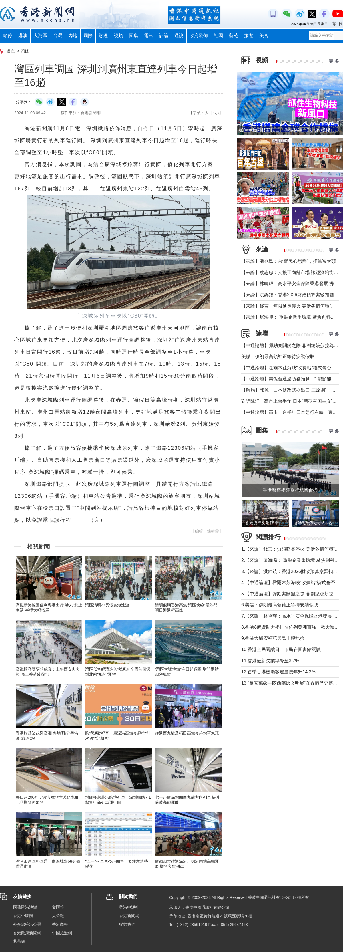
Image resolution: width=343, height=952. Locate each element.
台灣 (57, 35)
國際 (88, 35)
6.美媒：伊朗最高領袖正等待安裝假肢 (279, 604)
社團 (218, 35)
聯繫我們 (127, 924)
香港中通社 (129, 907)
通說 (179, 35)
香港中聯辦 (23, 915)
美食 (263, 35)
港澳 (22, 35)
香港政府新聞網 (27, 933)
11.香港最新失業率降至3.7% (270, 660)
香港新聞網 (129, 915)
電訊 (148, 35)
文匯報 (58, 907)
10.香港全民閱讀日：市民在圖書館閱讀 (281, 649)
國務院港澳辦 (25, 907)
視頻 (118, 35)
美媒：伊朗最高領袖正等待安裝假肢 (277, 356)
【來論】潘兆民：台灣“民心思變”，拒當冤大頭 (288, 261)
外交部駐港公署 (27, 924)
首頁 (11, 51)
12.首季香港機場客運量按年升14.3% (278, 671)
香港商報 (60, 924)
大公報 (58, 915)
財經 (103, 35)
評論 (163, 35)
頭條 (7, 35)
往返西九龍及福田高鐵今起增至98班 (187, 733)
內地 (72, 35)
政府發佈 (199, 35)
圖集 (133, 35)
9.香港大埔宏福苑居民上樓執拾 (272, 638)
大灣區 (40, 35)
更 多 (334, 61)
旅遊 (248, 35)
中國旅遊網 (62, 933)
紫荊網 (19, 941)
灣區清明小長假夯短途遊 (107, 605)
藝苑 (233, 35)
